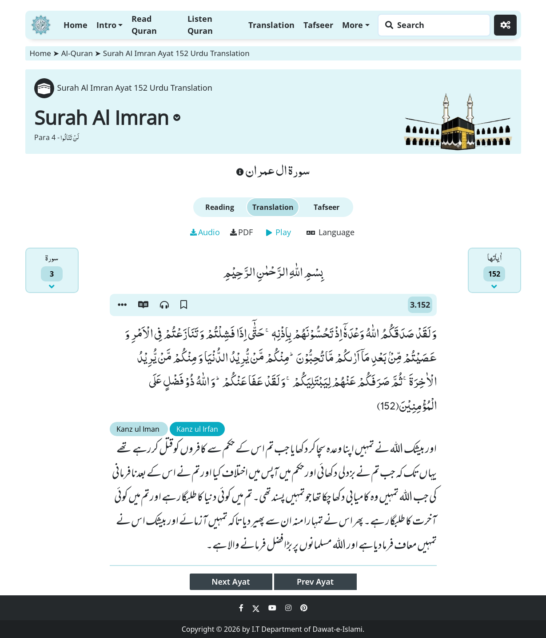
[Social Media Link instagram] (289, 608)
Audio (205, 232)
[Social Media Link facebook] (242, 608)
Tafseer (318, 25)
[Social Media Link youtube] (273, 608)
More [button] (352, 25)
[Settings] (505, 25)
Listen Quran (200, 24)
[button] (122, 305)
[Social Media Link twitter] (256, 608)
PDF (241, 232)
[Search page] (432, 25)
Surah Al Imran (107, 117)
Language (331, 232)
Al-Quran (77, 53)
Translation (271, 25)
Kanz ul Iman (138, 429)
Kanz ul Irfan (197, 429)
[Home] (41, 24)
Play (278, 232)
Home (76, 25)
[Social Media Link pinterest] (303, 608)
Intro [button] (106, 25)
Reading (219, 207)
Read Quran (144, 24)
